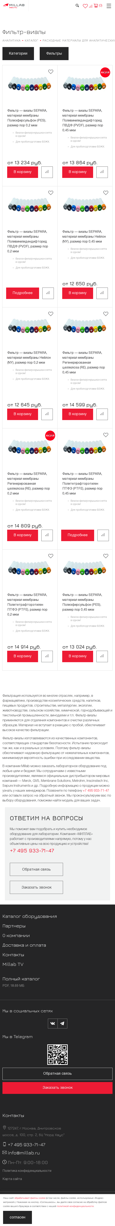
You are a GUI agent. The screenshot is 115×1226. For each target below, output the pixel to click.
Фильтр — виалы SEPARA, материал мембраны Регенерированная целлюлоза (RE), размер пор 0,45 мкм (83, 363)
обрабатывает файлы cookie (30, 1198)
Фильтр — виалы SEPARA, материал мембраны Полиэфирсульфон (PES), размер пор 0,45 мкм (82, 602)
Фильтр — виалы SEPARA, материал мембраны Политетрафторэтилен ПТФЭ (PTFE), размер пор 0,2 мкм (27, 605)
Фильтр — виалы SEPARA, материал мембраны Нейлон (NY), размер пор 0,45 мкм (84, 236)
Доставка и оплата (24, 945)
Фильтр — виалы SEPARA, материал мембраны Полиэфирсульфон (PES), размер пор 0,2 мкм (27, 118)
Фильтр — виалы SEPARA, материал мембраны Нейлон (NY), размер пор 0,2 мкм (29, 358)
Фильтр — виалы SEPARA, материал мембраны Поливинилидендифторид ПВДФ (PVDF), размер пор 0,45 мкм (82, 120)
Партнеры (14, 925)
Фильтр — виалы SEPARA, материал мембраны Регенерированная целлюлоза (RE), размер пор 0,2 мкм (28, 484)
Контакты (13, 954)
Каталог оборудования (29, 916)
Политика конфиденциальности (26, 1171)
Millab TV (13, 964)
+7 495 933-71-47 (96, 790)
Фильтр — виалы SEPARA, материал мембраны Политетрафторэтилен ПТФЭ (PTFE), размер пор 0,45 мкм (82, 484)
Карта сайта (12, 1179)
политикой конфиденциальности (75, 1206)
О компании (16, 935)
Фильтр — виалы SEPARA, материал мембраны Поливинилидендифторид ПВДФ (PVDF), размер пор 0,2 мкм (27, 241)
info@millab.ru (24, 1152)
